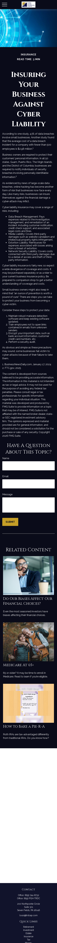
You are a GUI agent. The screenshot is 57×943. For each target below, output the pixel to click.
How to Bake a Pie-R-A (24, 726)
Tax (28, 939)
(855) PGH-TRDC (32, 898)
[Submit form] (10, 522)
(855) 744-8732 (32, 895)
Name (5, 458)
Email (5, 476)
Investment (28, 930)
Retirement (28, 927)
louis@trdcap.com (28, 915)
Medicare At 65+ (18, 665)
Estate (28, 933)
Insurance (28, 936)
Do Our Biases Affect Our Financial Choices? (27, 601)
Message (7, 494)
